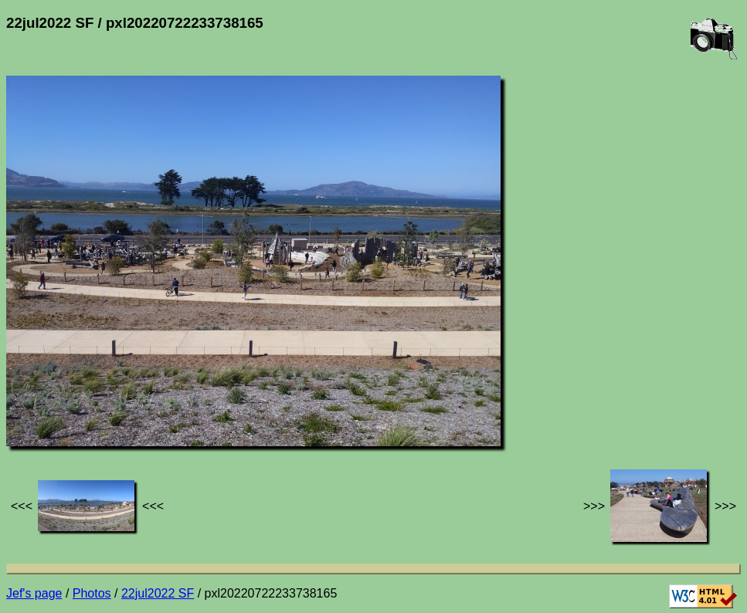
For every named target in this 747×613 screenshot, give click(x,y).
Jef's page (34, 593)
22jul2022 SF (157, 593)
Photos (92, 593)
